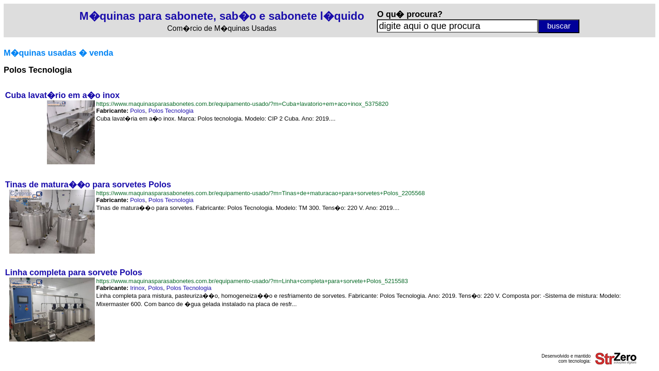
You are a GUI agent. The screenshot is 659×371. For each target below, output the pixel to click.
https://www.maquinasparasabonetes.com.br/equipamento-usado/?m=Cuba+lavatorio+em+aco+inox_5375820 (242, 103)
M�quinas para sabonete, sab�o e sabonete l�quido (222, 16)
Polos (137, 110)
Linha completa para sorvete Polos (73, 272)
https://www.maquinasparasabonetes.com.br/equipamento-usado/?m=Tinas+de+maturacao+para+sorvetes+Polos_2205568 (260, 193)
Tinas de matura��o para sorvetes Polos (88, 184)
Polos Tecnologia (170, 110)
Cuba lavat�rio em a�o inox (62, 95)
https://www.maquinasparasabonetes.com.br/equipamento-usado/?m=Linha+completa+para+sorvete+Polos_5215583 (252, 281)
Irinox (137, 287)
